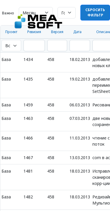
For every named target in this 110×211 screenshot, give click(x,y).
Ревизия (34, 31)
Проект (11, 31)
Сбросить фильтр (95, 12)
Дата (77, 31)
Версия (57, 31)
